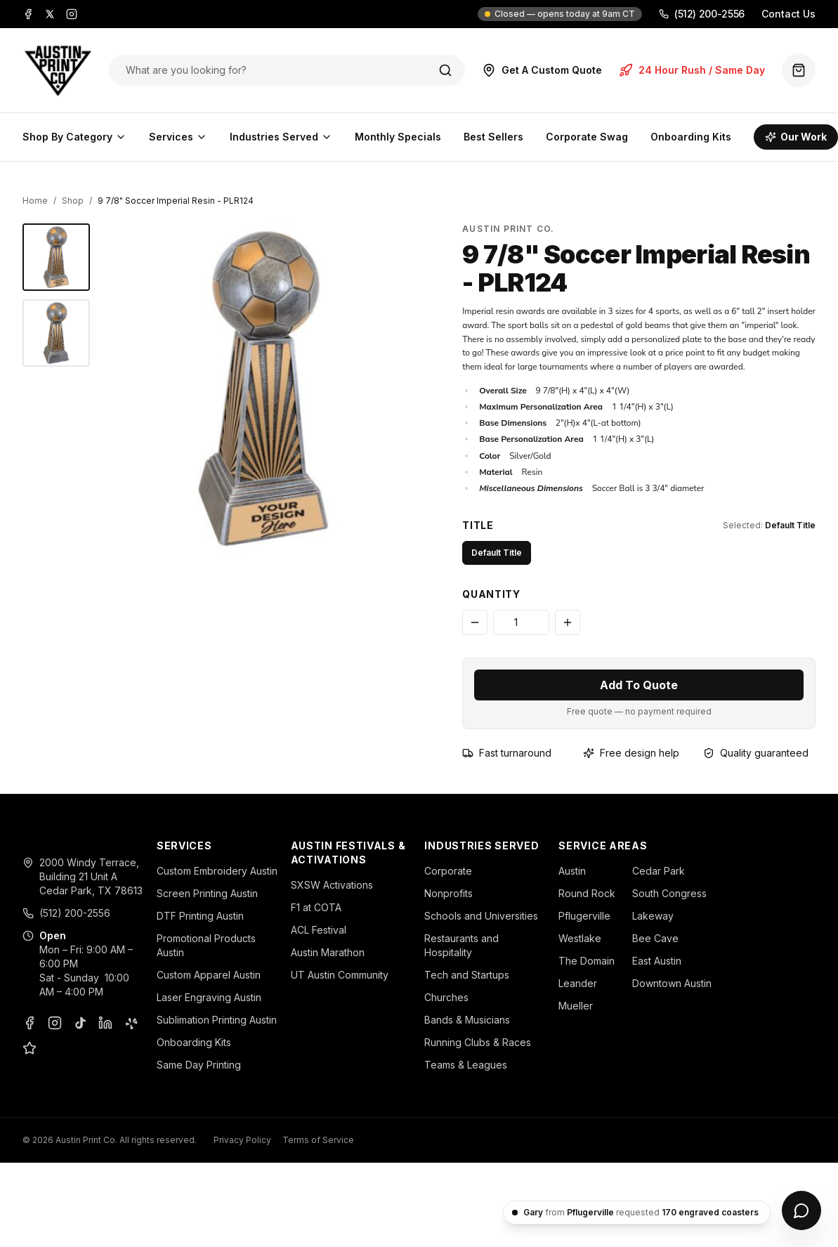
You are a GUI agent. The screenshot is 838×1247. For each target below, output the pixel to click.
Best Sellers (493, 137)
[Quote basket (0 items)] (799, 70)
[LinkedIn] (105, 1023)
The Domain (586, 961)
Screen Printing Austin (207, 893)
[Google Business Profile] (29, 1048)
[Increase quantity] (567, 622)
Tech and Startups (466, 975)
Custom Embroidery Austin (217, 871)
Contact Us (788, 14)
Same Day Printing (199, 1065)
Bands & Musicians (467, 1020)
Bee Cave (655, 938)
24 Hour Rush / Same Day (692, 70)
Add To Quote (639, 685)
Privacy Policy (242, 1140)
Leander (577, 983)
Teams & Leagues (465, 1065)
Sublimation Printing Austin (217, 1020)
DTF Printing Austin (200, 916)
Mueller (575, 1006)
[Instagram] (71, 14)
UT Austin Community (339, 975)
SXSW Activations (332, 885)
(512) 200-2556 (702, 14)
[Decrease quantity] (474, 622)
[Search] (445, 70)
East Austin (656, 961)
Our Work (796, 137)
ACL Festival (318, 930)
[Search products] (272, 70)
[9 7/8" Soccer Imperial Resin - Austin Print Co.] (56, 257)
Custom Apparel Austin (209, 975)
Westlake (579, 938)
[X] (50, 14)
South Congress (669, 893)
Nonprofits (448, 893)
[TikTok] (80, 1023)
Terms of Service (318, 1140)
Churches (446, 997)
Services (178, 137)
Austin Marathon (328, 952)
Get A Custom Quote (542, 70)
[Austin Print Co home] (57, 70)
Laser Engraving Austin (209, 997)
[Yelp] (131, 1023)
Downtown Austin (672, 983)
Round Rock (586, 893)
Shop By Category (74, 137)
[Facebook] (28, 14)
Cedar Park (658, 871)
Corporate (448, 871)
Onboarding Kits (690, 137)
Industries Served (281, 137)
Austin (572, 871)
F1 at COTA (316, 907)
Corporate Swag (587, 137)
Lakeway (653, 916)
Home (35, 200)
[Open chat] (801, 1210)
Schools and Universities (481, 916)
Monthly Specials (398, 137)
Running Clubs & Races (477, 1042)
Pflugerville (584, 916)
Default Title (496, 552)
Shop (73, 200)
